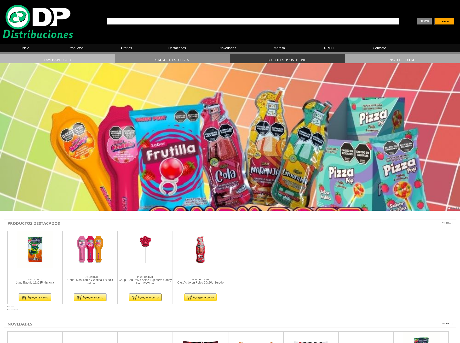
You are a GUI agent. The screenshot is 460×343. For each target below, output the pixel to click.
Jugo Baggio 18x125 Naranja (35, 282)
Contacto (379, 48)
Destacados (177, 48)
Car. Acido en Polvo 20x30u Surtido (200, 282)
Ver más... (446, 223)
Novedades (227, 48)
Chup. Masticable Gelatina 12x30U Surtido (90, 281)
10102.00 (148, 277)
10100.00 (204, 279)
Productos (75, 48)
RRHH (329, 48)
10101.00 (93, 277)
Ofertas (126, 48)
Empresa (278, 48)
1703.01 (38, 279)
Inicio (25, 48)
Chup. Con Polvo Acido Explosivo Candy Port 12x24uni (145, 281)
